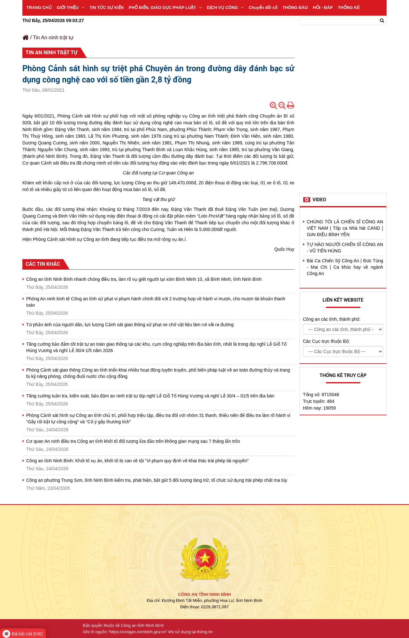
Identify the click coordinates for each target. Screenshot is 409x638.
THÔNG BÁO (295, 7)
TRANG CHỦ (39, 7)
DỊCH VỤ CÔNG (225, 7)
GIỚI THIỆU (70, 7)
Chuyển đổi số (263, 7)
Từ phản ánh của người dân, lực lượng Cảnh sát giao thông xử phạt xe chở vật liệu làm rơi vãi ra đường (130, 324)
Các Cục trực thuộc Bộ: (326, 341)
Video (319, 200)
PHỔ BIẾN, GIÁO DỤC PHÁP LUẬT (165, 7)
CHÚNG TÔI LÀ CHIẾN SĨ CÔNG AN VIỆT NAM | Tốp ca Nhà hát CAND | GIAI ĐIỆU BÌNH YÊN (345, 228)
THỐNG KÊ (349, 7)
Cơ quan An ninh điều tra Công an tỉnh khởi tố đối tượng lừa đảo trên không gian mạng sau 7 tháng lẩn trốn (133, 441)
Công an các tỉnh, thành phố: (331, 319)
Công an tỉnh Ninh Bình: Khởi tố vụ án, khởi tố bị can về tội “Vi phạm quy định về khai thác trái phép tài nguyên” (137, 460)
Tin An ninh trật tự (53, 37)
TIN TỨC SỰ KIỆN (106, 7)
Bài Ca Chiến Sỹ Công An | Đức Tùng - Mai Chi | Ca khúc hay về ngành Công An (345, 267)
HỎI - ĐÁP (323, 7)
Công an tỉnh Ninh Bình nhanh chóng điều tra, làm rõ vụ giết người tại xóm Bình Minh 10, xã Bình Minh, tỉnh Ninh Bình (144, 279)
